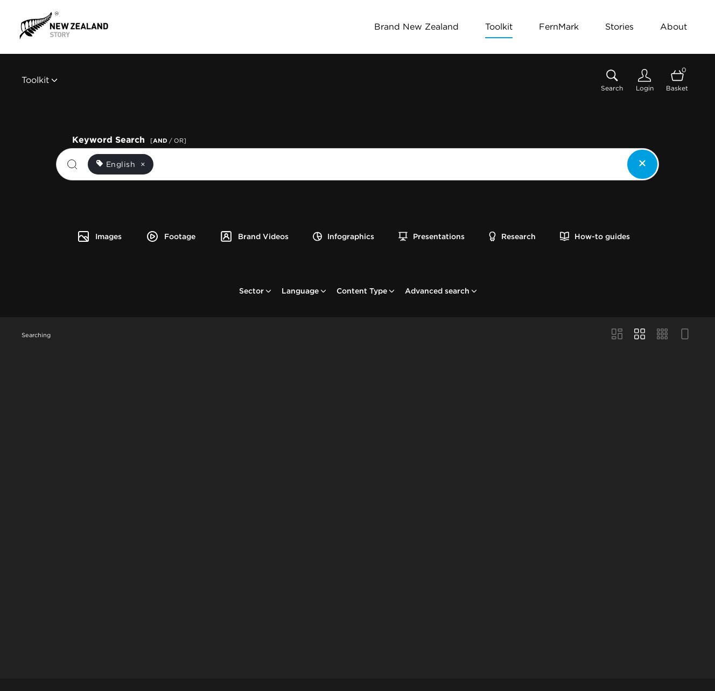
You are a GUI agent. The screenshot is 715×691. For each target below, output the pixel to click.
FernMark (559, 27)
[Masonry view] (617, 335)
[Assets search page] (611, 80)
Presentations (431, 236)
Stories (619, 27)
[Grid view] (639, 335)
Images (99, 236)
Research (512, 236)
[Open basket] (677, 80)
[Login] (644, 80)
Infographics (343, 236)
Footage (170, 236)
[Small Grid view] (662, 335)
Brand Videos (254, 236)
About (673, 27)
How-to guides (595, 236)
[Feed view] (684, 335)
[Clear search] (642, 164)
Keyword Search (131, 139)
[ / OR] (168, 140)
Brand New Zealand (416, 27)
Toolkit (499, 27)
